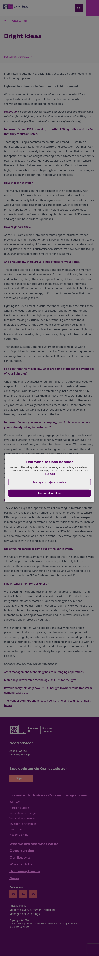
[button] (49, 482)
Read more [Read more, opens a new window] (49, 473)
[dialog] (49, 478)
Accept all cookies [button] (49, 493)
